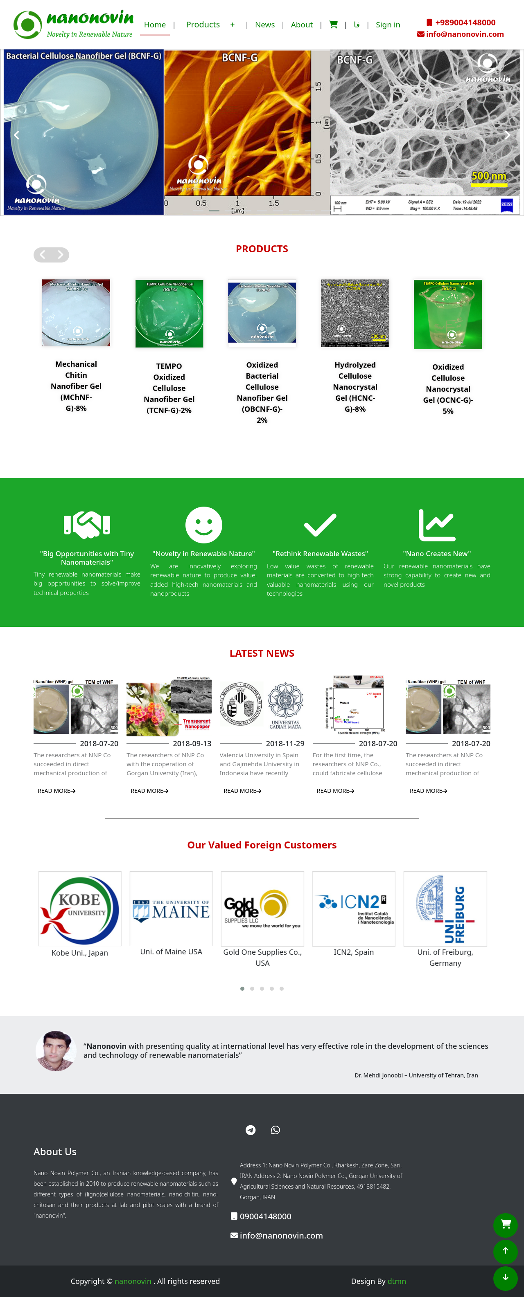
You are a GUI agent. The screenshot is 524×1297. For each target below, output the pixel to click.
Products (204, 24)
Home (155, 24)
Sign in (388, 24)
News (265, 24)
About (302, 24)
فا (357, 24)
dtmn (397, 1281)
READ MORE (56, 790)
